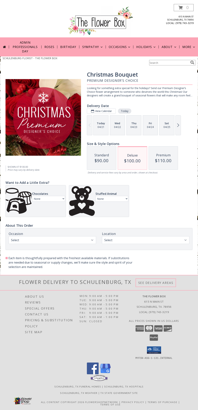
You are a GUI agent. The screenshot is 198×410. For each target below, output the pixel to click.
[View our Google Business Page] (105, 373)
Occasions (120, 47)
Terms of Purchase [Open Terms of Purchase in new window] (162, 402)
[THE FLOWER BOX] (100, 20)
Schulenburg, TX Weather (78, 392)
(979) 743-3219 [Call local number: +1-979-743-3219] (184, 23)
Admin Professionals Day (25, 47)
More (189, 47)
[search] (192, 62)
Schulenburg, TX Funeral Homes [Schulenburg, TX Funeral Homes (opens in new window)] (77, 386)
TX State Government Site (119, 392)
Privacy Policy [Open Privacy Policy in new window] (133, 402)
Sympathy (92, 47)
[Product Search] (169, 62)
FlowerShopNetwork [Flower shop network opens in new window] (101, 402)
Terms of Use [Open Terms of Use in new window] (110, 404)
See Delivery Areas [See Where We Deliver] (155, 283)
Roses (49, 47)
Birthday (68, 47)
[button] (184, 7)
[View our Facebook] (93, 373)
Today (124, 111)
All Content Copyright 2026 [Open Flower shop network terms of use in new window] (62, 402)
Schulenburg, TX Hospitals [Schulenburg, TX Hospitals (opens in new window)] (124, 386)
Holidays (146, 47)
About (169, 47)
